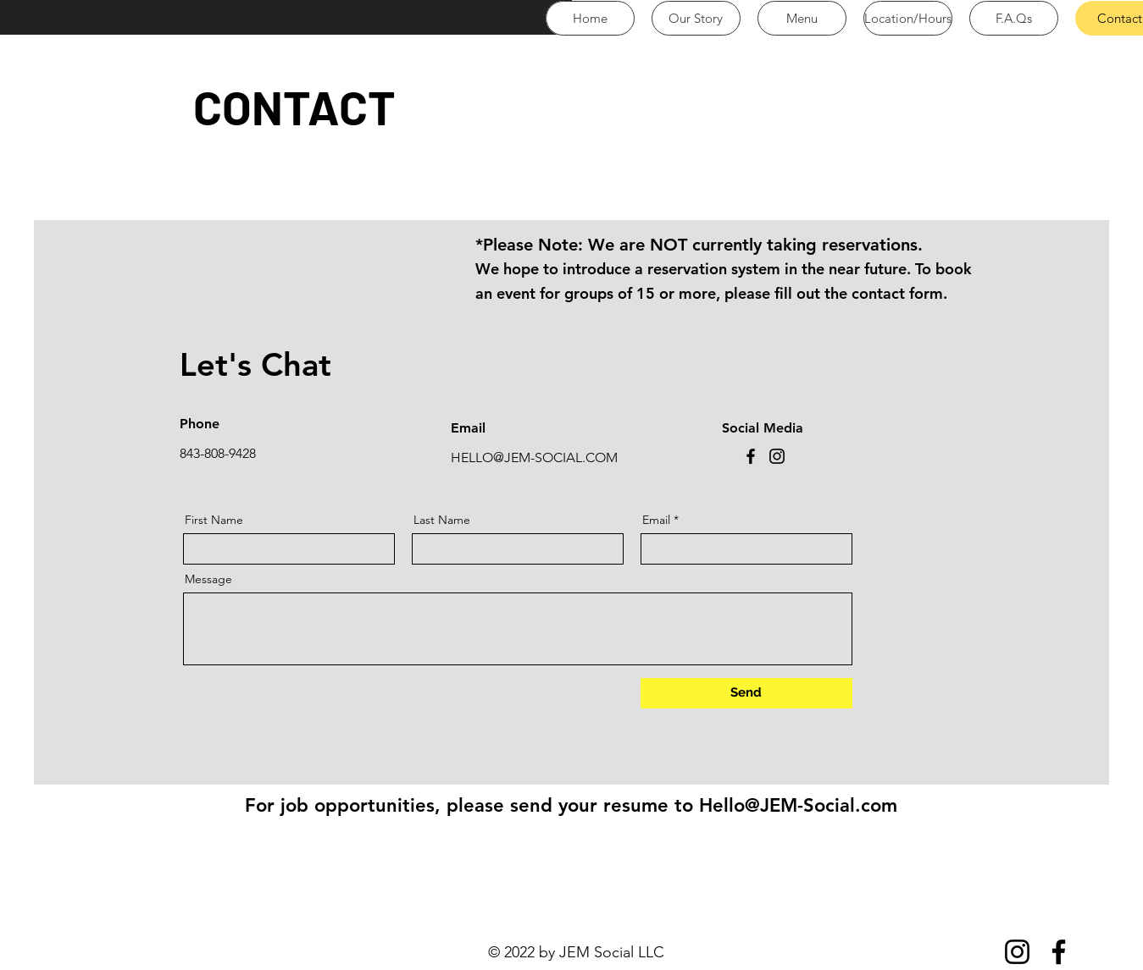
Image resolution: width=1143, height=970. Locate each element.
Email (656, 520)
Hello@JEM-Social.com (798, 805)
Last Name (441, 520)
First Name (214, 520)
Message (208, 579)
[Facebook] (751, 456)
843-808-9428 (218, 453)
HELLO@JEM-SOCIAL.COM (534, 457)
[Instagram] (777, 456)
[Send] (746, 693)
